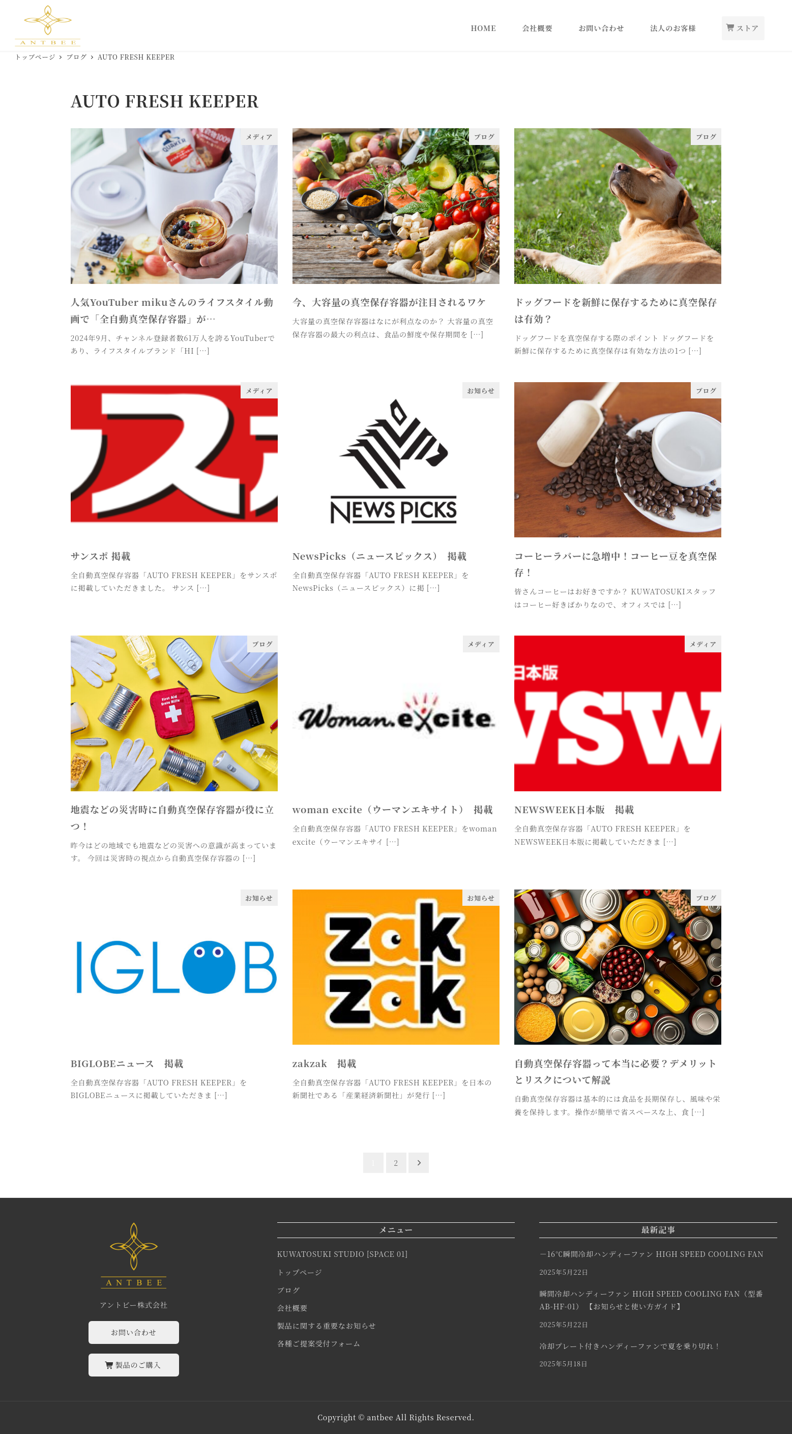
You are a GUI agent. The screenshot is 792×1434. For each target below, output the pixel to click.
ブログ (288, 1290)
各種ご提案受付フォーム (319, 1343)
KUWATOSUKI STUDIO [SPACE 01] (342, 1254)
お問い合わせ (134, 1332)
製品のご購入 (133, 1365)
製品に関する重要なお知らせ (326, 1326)
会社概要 (292, 1308)
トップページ (299, 1272)
